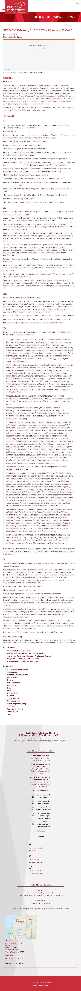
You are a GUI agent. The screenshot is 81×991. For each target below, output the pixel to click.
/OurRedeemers (34, 851)
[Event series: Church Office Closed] (46, 807)
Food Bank (11, 685)
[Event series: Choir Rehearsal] (49, 801)
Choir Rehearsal (43, 803)
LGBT (9, 690)
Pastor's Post (12, 693)
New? (3, 10)
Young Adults (12, 711)
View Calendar (40, 831)
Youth (9, 714)
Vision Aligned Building (16, 704)
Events (10, 680)
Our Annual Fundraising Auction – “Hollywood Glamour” (29, 656)
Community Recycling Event (19, 651)
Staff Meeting (43, 797)
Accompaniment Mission (17, 669)
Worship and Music (15, 709)
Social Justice (13, 698)
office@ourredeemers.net (14, 963)
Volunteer (11, 706)
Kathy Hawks (16, 37)
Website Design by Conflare (40, 985)
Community (12, 672)
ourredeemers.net (35, 862)
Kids (9, 688)
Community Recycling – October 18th (22, 661)
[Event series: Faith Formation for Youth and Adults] (46, 822)
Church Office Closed (43, 810)
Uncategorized (13, 701)
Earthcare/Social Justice (17, 675)
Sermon (10, 696)
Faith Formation (13, 683)
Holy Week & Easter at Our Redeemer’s (23, 659)
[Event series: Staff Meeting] (49, 795)
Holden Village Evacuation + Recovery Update (26, 653)
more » (47, 760)
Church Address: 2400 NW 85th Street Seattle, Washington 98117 (14, 950)
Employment (12, 677)
